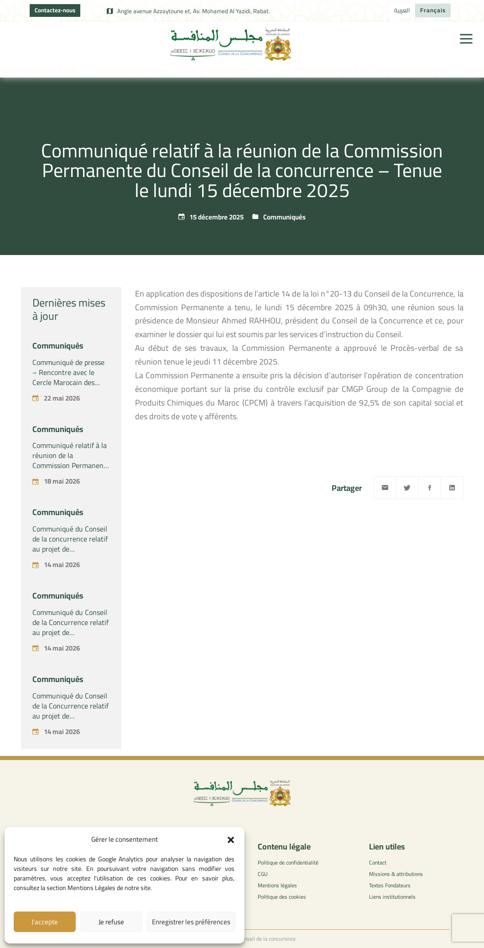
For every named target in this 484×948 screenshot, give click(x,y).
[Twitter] (407, 487)
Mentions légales (277, 885)
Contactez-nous (55, 10)
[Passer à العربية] (402, 10)
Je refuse (111, 921)
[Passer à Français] (433, 10)
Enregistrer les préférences (191, 921)
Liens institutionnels (392, 896)
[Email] (385, 487)
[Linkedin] (452, 487)
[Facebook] (429, 487)
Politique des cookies (282, 896)
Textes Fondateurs (390, 885)
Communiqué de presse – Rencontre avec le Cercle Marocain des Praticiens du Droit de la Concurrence (69, 382)
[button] (230, 839)
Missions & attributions (396, 874)
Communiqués (284, 217)
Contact (377, 862)
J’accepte (44, 921)
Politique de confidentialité (288, 862)
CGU (263, 874)
